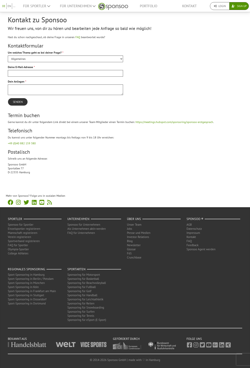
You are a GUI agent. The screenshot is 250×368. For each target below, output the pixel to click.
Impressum (193, 233)
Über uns (134, 219)
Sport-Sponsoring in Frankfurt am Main (32, 291)
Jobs (129, 229)
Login (220, 6)
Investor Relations (138, 237)
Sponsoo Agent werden (201, 249)
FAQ (77, 37)
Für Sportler (36, 6)
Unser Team (134, 224)
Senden (18, 102)
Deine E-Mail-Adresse (20, 67)
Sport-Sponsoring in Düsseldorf (27, 299)
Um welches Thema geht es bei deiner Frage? (35, 52)
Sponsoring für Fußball (81, 287)
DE (3, 6)
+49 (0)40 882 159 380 (22, 143)
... (14, 6)
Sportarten (76, 269)
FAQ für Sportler (18, 245)
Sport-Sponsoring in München (26, 283)
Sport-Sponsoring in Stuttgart (26, 295)
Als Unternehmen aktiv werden (86, 229)
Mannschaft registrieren (22, 233)
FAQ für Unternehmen (81, 233)
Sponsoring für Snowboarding (85, 307)
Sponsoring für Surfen (81, 311)
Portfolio (148, 6)
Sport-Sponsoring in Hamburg (26, 274)
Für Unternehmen (78, 6)
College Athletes (18, 253)
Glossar (131, 249)
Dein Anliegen (16, 81)
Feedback (192, 245)
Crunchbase (134, 257)
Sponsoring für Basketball (83, 279)
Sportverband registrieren (24, 241)
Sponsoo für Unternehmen (83, 224)
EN (9, 6)
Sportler (15, 219)
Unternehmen (78, 219)
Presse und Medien (138, 233)
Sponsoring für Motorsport (83, 274)
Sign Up (239, 6)
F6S (129, 253)
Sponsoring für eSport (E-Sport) (86, 320)
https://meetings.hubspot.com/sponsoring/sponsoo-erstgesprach (174, 122)
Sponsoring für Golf (79, 291)
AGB (189, 224)
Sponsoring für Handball (82, 295)
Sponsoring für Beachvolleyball (86, 283)
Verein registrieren (19, 237)
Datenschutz (194, 229)
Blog (130, 241)
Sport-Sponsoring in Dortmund (27, 303)
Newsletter (134, 245)
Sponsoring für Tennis (80, 316)
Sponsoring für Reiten (80, 303)
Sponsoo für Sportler (20, 224)
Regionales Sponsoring (26, 269)
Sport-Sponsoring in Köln (23, 287)
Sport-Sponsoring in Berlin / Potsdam (31, 279)
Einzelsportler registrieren (24, 229)
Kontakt (189, 6)
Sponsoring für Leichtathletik (85, 299)
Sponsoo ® (195, 219)
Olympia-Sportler (18, 249)
